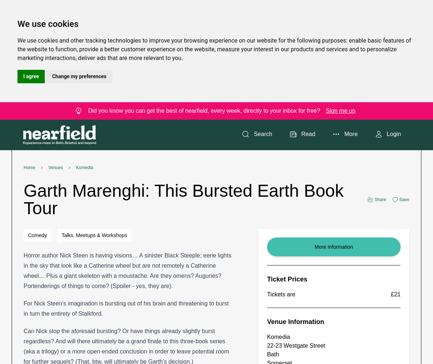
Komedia (84, 167)
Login (388, 134)
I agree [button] (31, 76)
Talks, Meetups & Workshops (94, 235)
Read (302, 134)
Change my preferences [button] (79, 76)
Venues (55, 167)
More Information (334, 247)
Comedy (37, 235)
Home (29, 167)
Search (257, 134)
